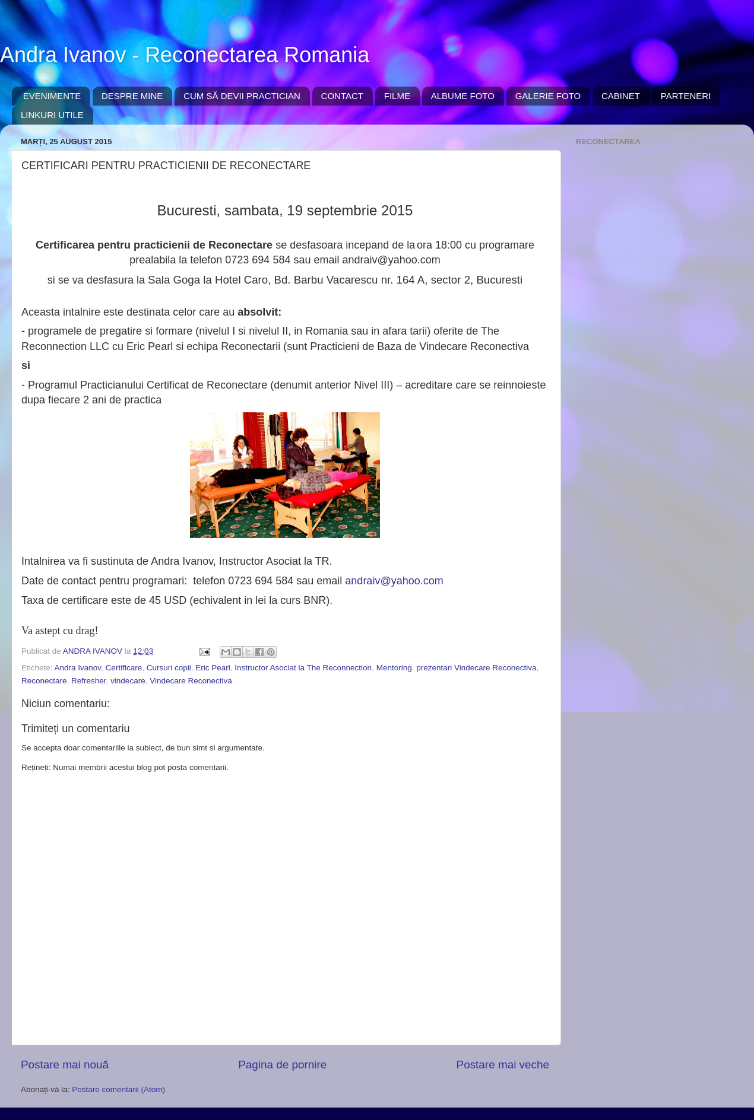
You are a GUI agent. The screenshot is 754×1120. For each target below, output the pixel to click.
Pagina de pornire (282, 1064)
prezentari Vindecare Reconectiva (476, 667)
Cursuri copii (169, 667)
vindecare (127, 680)
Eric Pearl (212, 667)
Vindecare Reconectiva (191, 680)
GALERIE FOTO (548, 96)
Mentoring (394, 667)
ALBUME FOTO (463, 96)
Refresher (88, 680)
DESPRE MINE (132, 96)
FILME (397, 96)
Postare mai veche (503, 1064)
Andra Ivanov (78, 667)
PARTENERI (686, 96)
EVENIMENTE (52, 96)
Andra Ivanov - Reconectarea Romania (184, 55)
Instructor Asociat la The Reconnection (303, 667)
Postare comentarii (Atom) (118, 1089)
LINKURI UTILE (52, 115)
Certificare (124, 667)
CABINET (620, 96)
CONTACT (342, 96)
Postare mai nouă (65, 1064)
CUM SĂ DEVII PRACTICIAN (241, 96)
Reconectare (44, 680)
